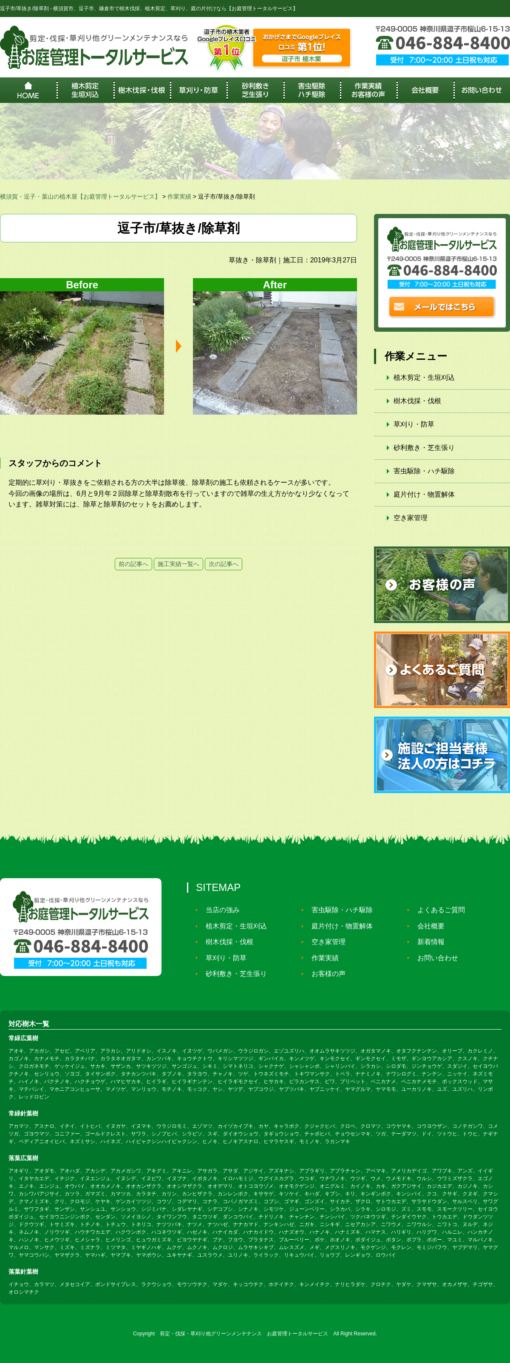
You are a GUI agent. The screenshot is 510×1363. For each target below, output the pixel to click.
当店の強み (219, 909)
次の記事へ (223, 564)
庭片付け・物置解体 (424, 494)
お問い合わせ (434, 957)
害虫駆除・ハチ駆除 (424, 471)
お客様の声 (325, 973)
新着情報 (427, 941)
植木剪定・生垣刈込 (424, 377)
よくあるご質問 (438, 909)
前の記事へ (133, 564)
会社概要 (427, 926)
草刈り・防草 (414, 424)
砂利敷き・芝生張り (424, 447)
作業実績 (321, 957)
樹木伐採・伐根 (417, 400)
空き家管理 (411, 517)
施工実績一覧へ (178, 564)
